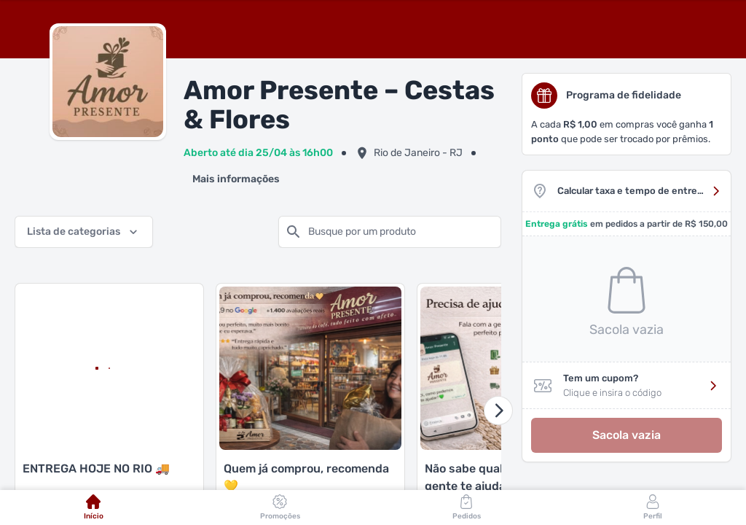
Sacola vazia (626, 435)
